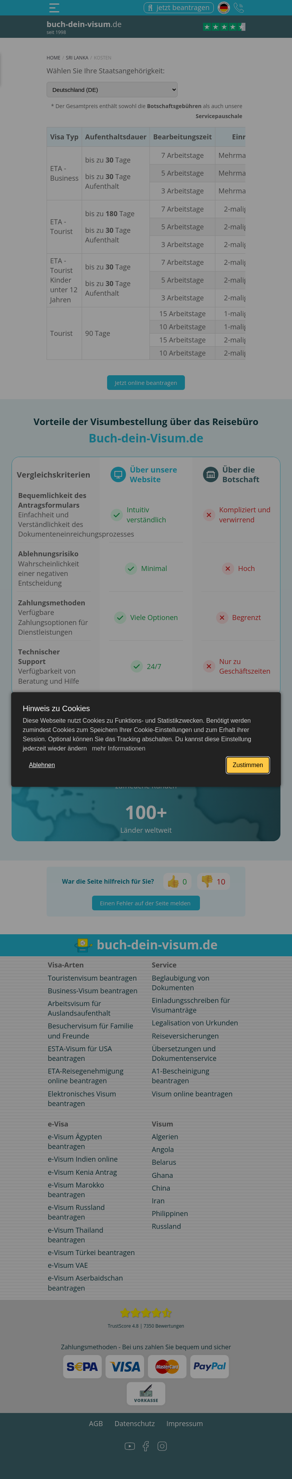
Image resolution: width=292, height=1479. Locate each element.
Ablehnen (42, 765)
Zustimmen (248, 765)
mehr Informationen (117, 748)
